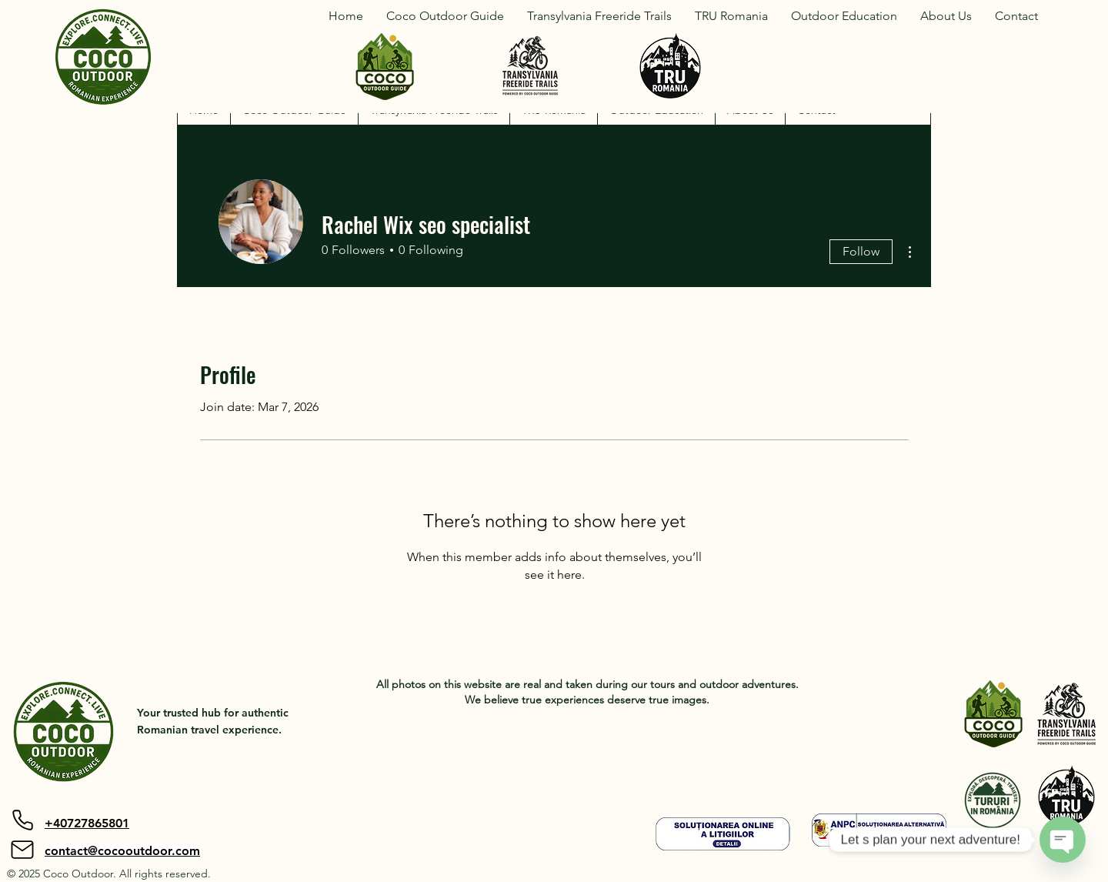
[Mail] (22, 850)
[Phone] (22, 820)
